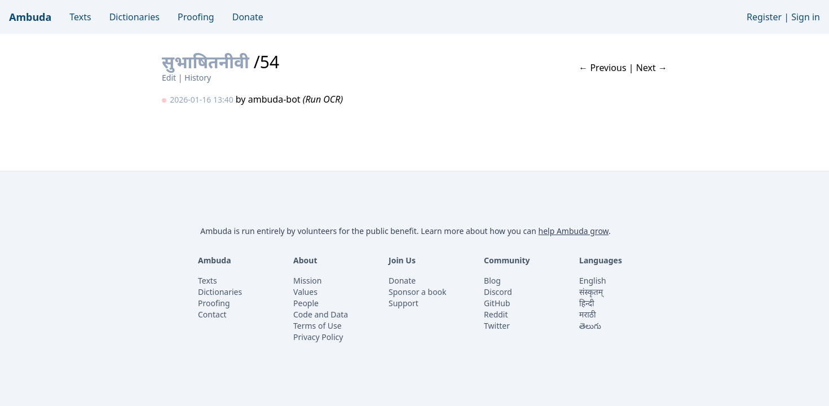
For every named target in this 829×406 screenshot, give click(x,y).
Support (403, 303)
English (592, 280)
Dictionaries (134, 17)
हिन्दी (586, 303)
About (305, 260)
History (197, 77)
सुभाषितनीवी (205, 61)
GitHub (497, 303)
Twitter (497, 325)
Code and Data (320, 314)
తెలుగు (590, 325)
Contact (212, 314)
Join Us (402, 260)
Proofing (196, 17)
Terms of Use (317, 325)
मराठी (587, 314)
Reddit (496, 314)
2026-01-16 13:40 (201, 99)
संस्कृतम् (591, 291)
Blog (492, 280)
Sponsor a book (418, 291)
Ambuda (30, 17)
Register (764, 17)
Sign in (805, 17)
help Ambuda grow (573, 231)
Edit (169, 77)
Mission (307, 280)
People (306, 303)
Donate (247, 17)
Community (507, 260)
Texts (80, 17)
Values (305, 291)
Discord (498, 291)
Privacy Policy (318, 337)
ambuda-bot (274, 99)
